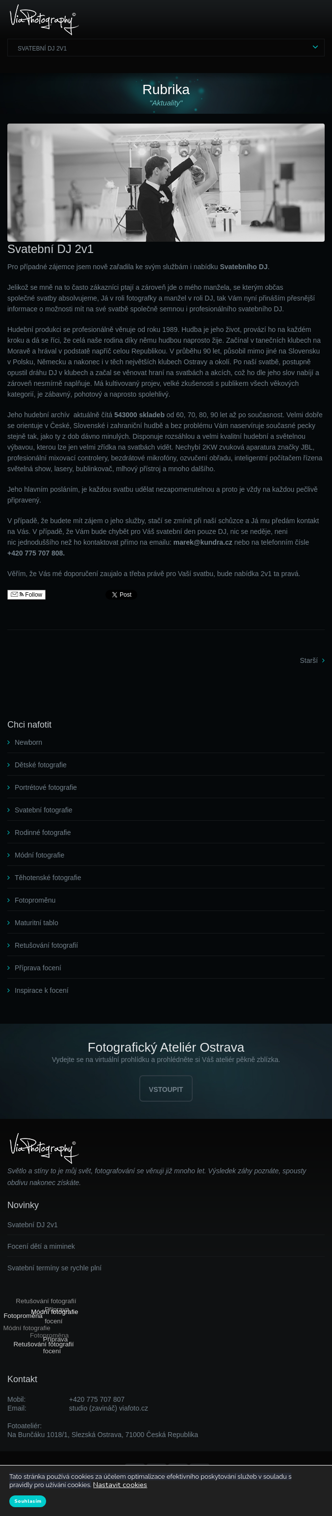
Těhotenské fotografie (48, 878)
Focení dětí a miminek (41, 1246)
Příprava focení (38, 968)
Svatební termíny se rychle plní (54, 1268)
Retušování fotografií (46, 945)
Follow (26, 594)
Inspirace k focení (42, 990)
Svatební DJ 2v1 (42, 48)
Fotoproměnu (35, 900)
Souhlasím (27, 1501)
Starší (309, 660)
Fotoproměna (23, 1314)
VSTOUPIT (166, 1089)
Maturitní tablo (36, 923)
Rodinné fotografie (43, 832)
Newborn (28, 742)
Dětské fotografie (41, 765)
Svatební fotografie (44, 810)
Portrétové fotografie (46, 787)
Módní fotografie (39, 855)
